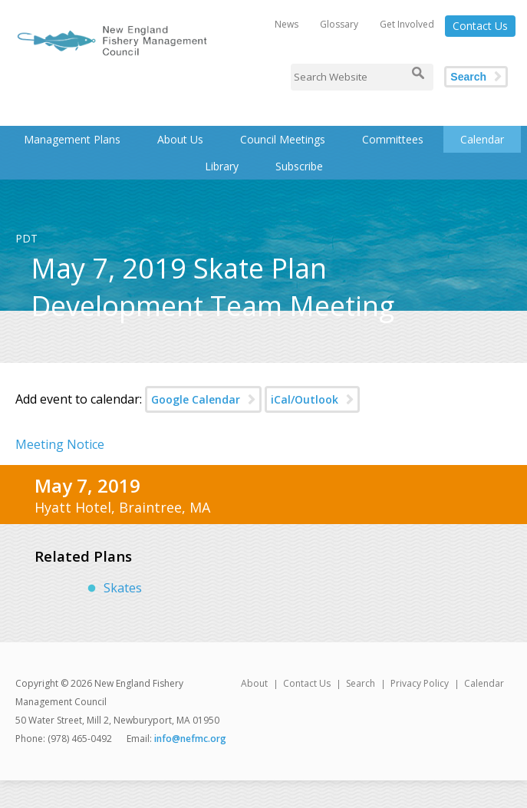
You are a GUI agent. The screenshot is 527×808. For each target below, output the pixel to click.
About (254, 683)
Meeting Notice (59, 444)
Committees (392, 139)
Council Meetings (282, 139)
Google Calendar (195, 399)
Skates (123, 587)
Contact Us (480, 25)
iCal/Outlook (304, 399)
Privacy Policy (419, 683)
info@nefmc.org (190, 738)
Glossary (339, 24)
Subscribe (299, 166)
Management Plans (72, 139)
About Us (180, 139)
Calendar (482, 139)
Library (222, 166)
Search (468, 77)
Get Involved (407, 24)
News (286, 24)
